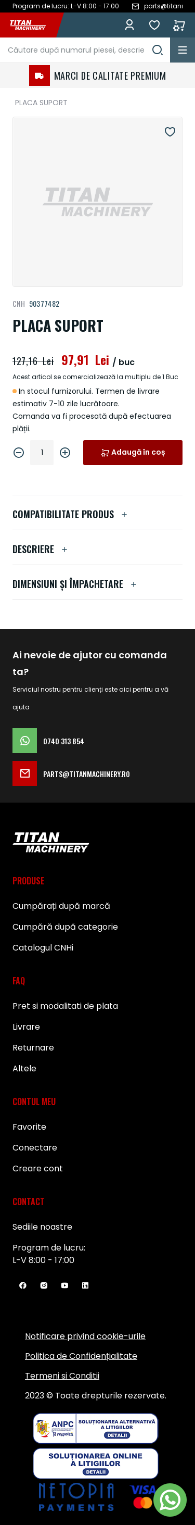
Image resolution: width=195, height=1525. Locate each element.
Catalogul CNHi (42, 948)
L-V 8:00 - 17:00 (43, 1260)
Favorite (154, 25)
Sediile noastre (42, 1227)
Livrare (26, 1027)
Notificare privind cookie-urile (85, 1336)
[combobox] (85, 50)
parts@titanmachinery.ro (71, 773)
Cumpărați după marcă (61, 906)
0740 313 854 (48, 740)
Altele (24, 1068)
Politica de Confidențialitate (81, 1356)
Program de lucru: (48, 1248)
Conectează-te (129, 25)
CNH (18, 303)
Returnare (33, 1048)
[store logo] (33, 25)
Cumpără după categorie (65, 927)
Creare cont (37, 1168)
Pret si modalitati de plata (65, 1006)
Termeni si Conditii (62, 1376)
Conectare (34, 1148)
